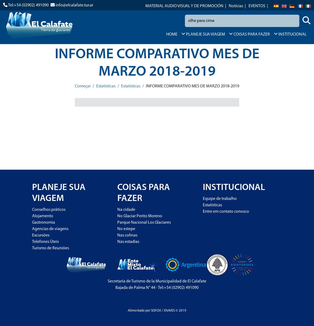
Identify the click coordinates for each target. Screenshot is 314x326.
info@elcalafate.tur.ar (74, 5)
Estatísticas (105, 86)
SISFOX (156, 310)
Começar (83, 86)
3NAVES (169, 310)
